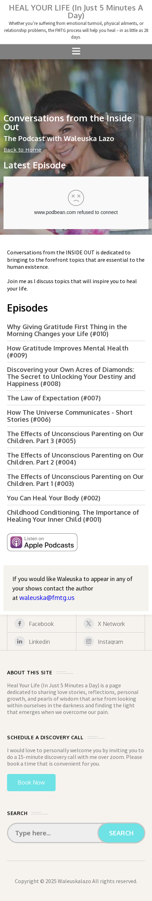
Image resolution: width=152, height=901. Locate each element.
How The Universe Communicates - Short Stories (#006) (70, 415)
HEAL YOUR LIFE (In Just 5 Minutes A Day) (76, 11)
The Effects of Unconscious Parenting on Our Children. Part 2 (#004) (75, 458)
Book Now (31, 782)
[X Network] (110, 623)
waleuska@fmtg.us (47, 597)
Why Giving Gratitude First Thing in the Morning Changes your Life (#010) (67, 330)
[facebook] (41, 623)
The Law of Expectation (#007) (54, 398)
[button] (76, 51)
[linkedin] (41, 641)
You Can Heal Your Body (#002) (53, 498)
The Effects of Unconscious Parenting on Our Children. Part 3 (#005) (75, 437)
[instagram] (110, 641)
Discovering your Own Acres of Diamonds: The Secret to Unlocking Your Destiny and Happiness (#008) (71, 376)
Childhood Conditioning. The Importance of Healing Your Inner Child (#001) (73, 515)
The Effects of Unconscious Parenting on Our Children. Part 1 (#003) (75, 480)
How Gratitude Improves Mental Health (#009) (67, 351)
